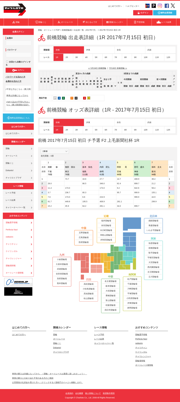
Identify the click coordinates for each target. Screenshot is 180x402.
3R (76, 57)
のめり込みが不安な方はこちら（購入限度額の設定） (18, 103)
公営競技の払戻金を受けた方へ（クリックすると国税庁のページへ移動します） (47, 382)
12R (168, 57)
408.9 (136, 179)
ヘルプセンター (132, 6)
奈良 (119, 50)
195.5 (84, 201)
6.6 (83, 197)
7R (115, 57)
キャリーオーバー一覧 (15, 207)
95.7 (119, 192)
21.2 (153, 183)
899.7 (136, 183)
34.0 (119, 206)
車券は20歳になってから (17, 95)
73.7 (67, 179)
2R (67, 57)
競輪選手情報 (12, 222)
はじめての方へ (115, 6)
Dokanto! (10, 170)
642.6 (136, 188)
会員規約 (69, 393)
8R (125, 57)
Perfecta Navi (12, 230)
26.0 (50, 183)
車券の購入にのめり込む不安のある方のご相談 (32, 378)
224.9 (102, 197)
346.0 (102, 183)
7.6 (49, 197)
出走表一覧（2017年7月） (85, 30)
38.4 (153, 179)
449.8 (67, 201)
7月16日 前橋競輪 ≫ (118, 68)
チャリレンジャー (14, 258)
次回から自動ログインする (18, 63)
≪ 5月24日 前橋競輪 (97, 68)
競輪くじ (10, 163)
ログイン (18, 70)
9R (135, 57)
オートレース (11, 156)
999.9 (136, 192)
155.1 (154, 192)
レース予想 (10, 193)
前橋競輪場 (67, 30)
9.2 (118, 188)
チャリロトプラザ (13, 178)
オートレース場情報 (14, 273)
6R (106, 57)
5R (96, 57)
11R (157, 57)
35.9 (67, 206)
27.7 (102, 179)
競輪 (8, 148)
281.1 (119, 201)
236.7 (67, 192)
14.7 (119, 179)
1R (57, 57)
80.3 (84, 192)
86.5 (84, 183)
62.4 (119, 183)
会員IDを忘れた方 (13, 81)
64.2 (84, 206)
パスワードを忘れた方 (15, 77)
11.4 (50, 188)
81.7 (50, 201)
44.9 (153, 197)
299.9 (154, 201)
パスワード (12, 50)
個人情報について (93, 393)
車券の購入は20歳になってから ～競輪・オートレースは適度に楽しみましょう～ (49, 374)
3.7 (49, 192)
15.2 (50, 206)
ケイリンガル (12, 251)
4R (86, 57)
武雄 (149, 50)
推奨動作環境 (109, 393)
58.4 (153, 188)
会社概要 (79, 393)
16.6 (84, 179)
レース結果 (10, 200)
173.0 (67, 188)
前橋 (58, 50)
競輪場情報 (11, 265)
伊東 (88, 50)
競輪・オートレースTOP (49, 30)
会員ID (10, 38)
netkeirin (9, 237)
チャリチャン (12, 244)
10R (146, 57)
